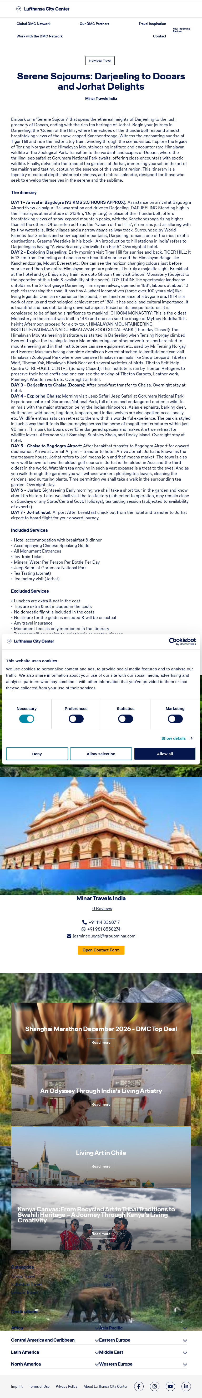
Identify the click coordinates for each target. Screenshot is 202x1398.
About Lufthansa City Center (106, 1386)
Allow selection (101, 754)
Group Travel (23, 1276)
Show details (173, 738)
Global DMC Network (33, 23)
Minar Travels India (101, 98)
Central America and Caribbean (43, 1340)
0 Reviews (102, 908)
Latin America (25, 1352)
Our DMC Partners (94, 23)
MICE (108, 1276)
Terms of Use (39, 1386)
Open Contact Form (101, 950)
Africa (17, 1328)
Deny (37, 754)
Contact (159, 36)
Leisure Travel (24, 1292)
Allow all (165, 754)
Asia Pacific (111, 1328)
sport (108, 1284)
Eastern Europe (114, 1340)
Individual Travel (100, 61)
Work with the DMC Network (40, 36)
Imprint (17, 1386)
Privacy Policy (66, 1386)
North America (26, 1364)
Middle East (111, 1352)
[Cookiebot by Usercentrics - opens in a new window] (173, 641)
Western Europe (116, 1364)
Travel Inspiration (152, 23)
